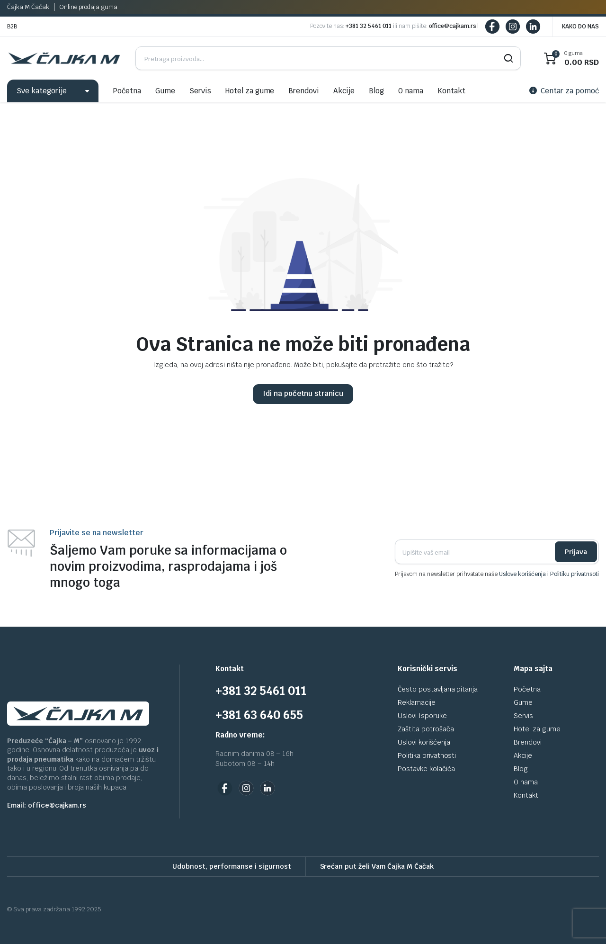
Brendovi (303, 90)
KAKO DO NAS (580, 26)
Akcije (344, 90)
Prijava (576, 552)
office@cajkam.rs (452, 26)
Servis (200, 90)
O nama (410, 90)
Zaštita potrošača (426, 729)
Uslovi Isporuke (422, 715)
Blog (376, 90)
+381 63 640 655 (259, 715)
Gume (165, 90)
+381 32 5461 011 (369, 26)
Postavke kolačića (426, 768)
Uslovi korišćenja (424, 742)
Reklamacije (417, 702)
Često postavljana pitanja (438, 689)
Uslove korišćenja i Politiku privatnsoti (549, 574)
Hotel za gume (250, 90)
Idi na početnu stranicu (303, 393)
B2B (12, 26)
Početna (127, 90)
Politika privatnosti (427, 755)
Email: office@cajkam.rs (46, 805)
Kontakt (451, 90)
